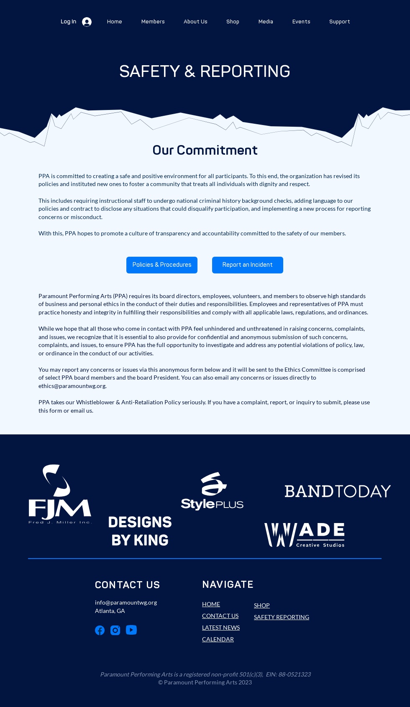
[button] (153, 22)
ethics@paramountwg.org (71, 385)
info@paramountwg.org (126, 602)
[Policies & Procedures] (161, 265)
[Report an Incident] (247, 265)
